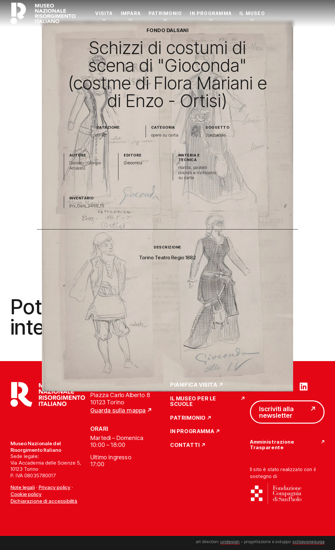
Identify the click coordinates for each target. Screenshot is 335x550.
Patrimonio (165, 13)
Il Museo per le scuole (193, 401)
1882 (102, 135)
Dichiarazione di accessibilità (44, 501)
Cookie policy (26, 494)
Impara (131, 13)
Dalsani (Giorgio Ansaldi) (85, 165)
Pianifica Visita (194, 385)
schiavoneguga (308, 541)
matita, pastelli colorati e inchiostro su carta (197, 172)
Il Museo (252, 13)
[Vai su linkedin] (304, 386)
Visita (104, 13)
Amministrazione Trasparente (272, 444)
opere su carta (165, 135)
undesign (229, 541)
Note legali (22, 487)
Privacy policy (54, 487)
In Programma (211, 13)
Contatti (185, 445)
